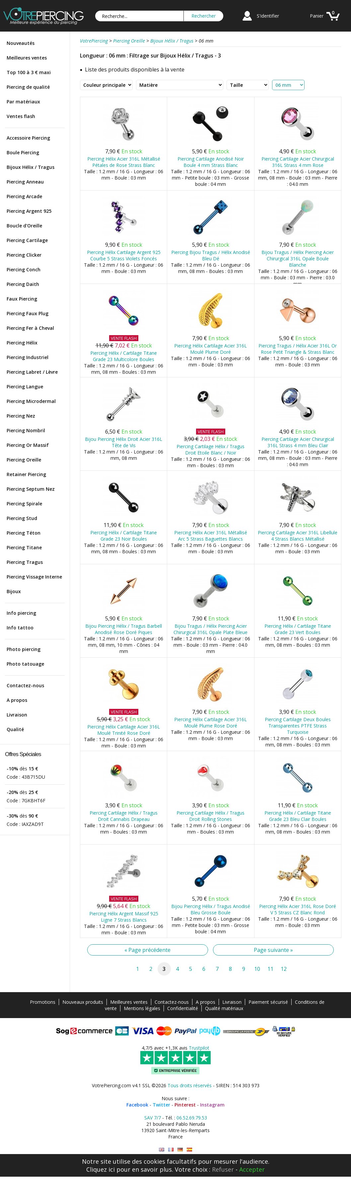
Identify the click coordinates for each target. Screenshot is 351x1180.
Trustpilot (199, 1048)
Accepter (252, 1169)
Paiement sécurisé (268, 1002)
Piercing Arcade (24, 196)
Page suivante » (273, 950)
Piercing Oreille (24, 460)
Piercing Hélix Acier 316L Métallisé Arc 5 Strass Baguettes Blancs (210, 535)
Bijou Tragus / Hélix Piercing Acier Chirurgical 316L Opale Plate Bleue (210, 629)
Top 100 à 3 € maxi (29, 72)
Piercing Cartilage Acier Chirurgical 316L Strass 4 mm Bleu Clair (297, 442)
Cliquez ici (100, 1169)
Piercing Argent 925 (29, 211)
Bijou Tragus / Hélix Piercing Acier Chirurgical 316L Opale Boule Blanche (297, 258)
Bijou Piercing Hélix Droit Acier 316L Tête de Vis (123, 442)
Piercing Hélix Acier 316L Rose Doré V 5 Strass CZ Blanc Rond (297, 909)
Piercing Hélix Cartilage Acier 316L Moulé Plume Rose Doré (210, 722)
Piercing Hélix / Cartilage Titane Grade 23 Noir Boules (123, 535)
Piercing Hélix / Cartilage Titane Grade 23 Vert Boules (297, 629)
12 (284, 969)
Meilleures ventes (27, 58)
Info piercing (21, 613)
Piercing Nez (21, 416)
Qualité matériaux (224, 1008)
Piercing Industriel (27, 357)
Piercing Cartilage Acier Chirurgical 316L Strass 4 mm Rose (297, 162)
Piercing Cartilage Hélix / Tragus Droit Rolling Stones (210, 816)
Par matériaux (23, 101)
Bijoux (14, 591)
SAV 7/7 (152, 1117)
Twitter (161, 1105)
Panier (316, 16)
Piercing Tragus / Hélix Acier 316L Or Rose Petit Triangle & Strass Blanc (297, 348)
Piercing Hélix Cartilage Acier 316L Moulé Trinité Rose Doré (123, 729)
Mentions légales (142, 1008)
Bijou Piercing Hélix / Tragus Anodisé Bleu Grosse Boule (210, 909)
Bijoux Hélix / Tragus (30, 167)
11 (270, 969)
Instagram (212, 1105)
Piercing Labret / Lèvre (32, 372)
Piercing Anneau (25, 182)
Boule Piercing (23, 152)
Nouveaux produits (82, 1002)
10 (257, 969)
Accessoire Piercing (28, 138)
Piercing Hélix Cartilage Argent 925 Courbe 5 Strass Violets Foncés (124, 255)
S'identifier (268, 16)
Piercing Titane (24, 547)
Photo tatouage (25, 664)
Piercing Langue (25, 386)
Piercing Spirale (24, 503)
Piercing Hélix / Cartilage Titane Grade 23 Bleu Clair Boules (297, 816)
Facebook (137, 1105)
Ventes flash (21, 116)
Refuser (223, 1169)
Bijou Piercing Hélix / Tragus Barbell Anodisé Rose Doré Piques (123, 629)
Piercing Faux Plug (27, 313)
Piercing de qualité (28, 87)
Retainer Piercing (26, 474)
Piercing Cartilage (27, 240)
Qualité (15, 729)
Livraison (17, 715)
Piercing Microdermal (31, 401)
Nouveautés (21, 43)
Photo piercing (23, 649)
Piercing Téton (23, 533)
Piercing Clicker (24, 255)
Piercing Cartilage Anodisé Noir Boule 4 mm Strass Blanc (210, 162)
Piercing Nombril (26, 430)
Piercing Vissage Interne (34, 577)
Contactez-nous (25, 685)
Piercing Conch (23, 269)
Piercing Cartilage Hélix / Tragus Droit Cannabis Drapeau (124, 816)
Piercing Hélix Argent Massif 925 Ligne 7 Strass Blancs (123, 916)
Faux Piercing (22, 299)
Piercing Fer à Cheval (30, 328)
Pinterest (185, 1105)
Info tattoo (20, 627)
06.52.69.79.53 (191, 1117)
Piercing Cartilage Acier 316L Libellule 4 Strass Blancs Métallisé (297, 535)
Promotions (42, 1002)
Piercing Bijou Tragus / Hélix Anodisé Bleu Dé (210, 255)
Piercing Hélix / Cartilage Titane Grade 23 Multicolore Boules (123, 356)
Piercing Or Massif (28, 445)
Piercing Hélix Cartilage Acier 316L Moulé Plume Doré (210, 348)
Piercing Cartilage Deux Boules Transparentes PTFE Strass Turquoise (298, 725)
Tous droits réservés (190, 1085)
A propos (17, 700)
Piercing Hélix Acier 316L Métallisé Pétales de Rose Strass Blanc (123, 162)
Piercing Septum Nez (31, 489)
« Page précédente (147, 950)
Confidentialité (182, 1008)
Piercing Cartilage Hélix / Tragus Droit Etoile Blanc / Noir (210, 449)
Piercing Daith (23, 284)
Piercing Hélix (22, 342)
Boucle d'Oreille (24, 225)
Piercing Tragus (25, 562)
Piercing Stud (22, 518)
